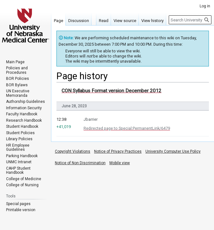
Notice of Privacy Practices (118, 151)
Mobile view (119, 163)
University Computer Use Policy (173, 151)
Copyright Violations (72, 151)
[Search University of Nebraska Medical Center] (190, 19)
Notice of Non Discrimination (80, 163)
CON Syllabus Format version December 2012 (111, 91)
